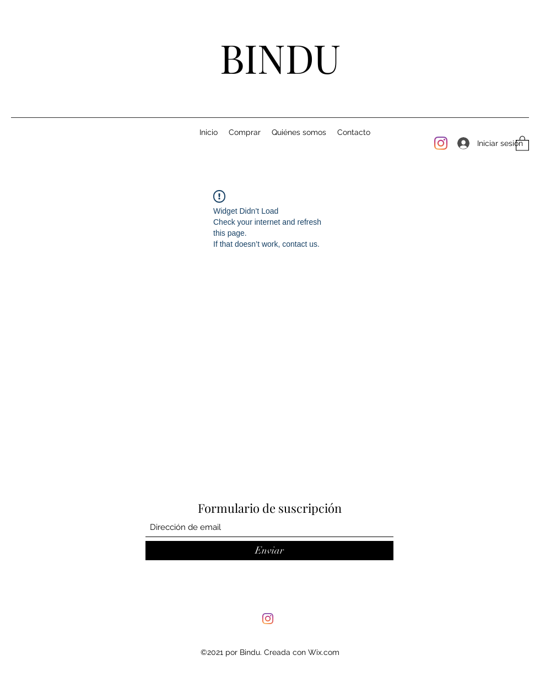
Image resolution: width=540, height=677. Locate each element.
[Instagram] (440, 143)
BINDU (280, 57)
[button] (522, 143)
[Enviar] (269, 550)
